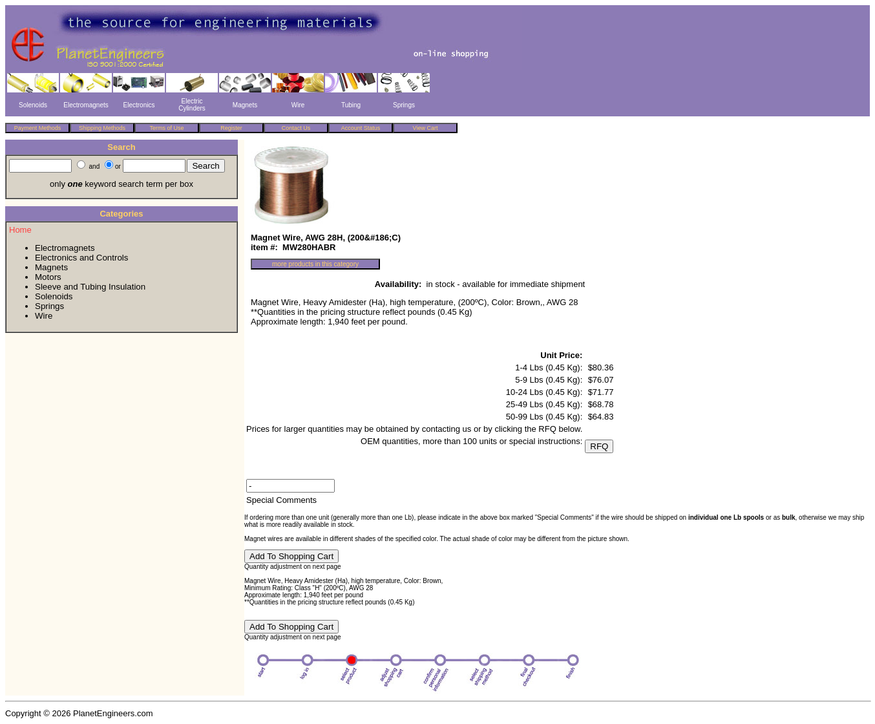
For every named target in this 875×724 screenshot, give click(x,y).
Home (20, 230)
